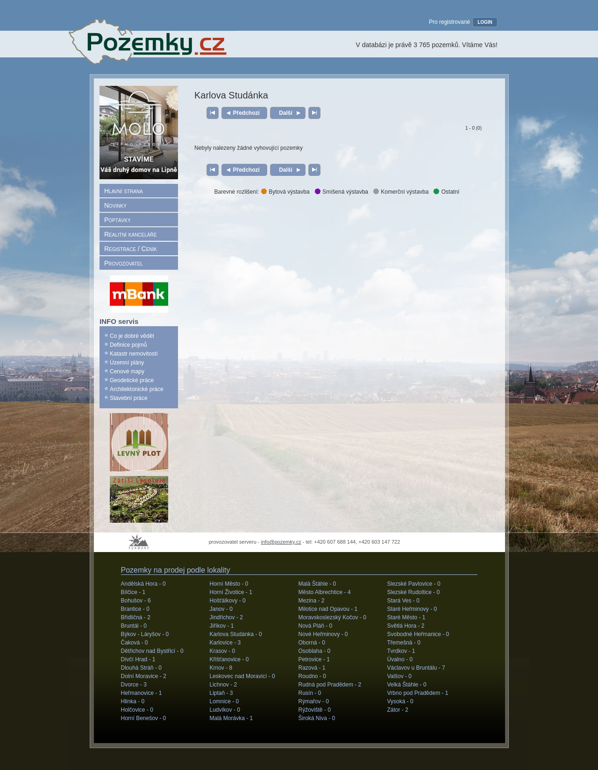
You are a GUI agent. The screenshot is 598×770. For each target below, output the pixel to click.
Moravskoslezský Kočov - (332, 617)
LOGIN (484, 22)
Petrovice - (314, 659)
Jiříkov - (222, 626)
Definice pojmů (128, 345)
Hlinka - (133, 701)
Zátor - (397, 710)
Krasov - (222, 651)
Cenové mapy (127, 371)
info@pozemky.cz (281, 542)
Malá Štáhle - (317, 584)
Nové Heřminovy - (323, 634)
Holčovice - (137, 710)
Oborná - (312, 642)
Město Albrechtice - (325, 592)
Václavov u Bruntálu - (416, 668)
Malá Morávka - (231, 718)
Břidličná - (135, 617)
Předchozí (246, 113)
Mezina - (312, 600)
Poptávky (117, 220)
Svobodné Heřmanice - (418, 634)
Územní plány (127, 362)
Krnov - (221, 668)
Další (286, 113)
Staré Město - (406, 617)
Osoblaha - (315, 651)
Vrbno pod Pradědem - (417, 693)
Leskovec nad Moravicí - (242, 676)
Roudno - (312, 676)
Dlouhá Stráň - (141, 668)
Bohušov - (136, 600)
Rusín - (310, 693)
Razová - (312, 668)
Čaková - (134, 642)
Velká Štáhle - (407, 684)
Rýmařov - (314, 701)
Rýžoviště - (315, 710)
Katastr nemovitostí (134, 353)
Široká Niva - (317, 718)
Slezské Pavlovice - (414, 584)
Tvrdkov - (401, 651)
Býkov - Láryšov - (145, 634)
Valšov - (399, 676)
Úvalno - (400, 659)
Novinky (115, 205)
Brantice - (135, 609)
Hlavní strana (123, 191)
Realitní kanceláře (130, 234)
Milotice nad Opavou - (328, 609)
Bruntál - (134, 626)
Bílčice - (133, 592)
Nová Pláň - (316, 626)
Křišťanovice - (229, 659)
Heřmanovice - (141, 693)
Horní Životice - (231, 592)
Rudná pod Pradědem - (330, 684)
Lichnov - (223, 684)
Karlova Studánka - (236, 634)
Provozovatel (123, 263)
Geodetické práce (132, 380)
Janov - (221, 609)
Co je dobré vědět (132, 336)
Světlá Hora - (406, 626)
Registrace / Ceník (130, 248)
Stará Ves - (403, 600)
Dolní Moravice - (143, 676)
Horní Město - (229, 584)
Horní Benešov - (143, 718)
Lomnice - (224, 701)
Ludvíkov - (225, 710)
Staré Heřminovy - (412, 609)
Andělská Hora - (143, 584)
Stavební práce (129, 398)
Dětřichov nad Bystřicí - (152, 651)
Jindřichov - (226, 617)
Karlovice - (225, 642)
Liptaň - (221, 693)
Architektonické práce (137, 389)
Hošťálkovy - (228, 600)
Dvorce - (134, 684)
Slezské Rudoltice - (413, 592)
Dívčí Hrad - (138, 659)
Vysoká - (400, 701)
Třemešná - (403, 642)
